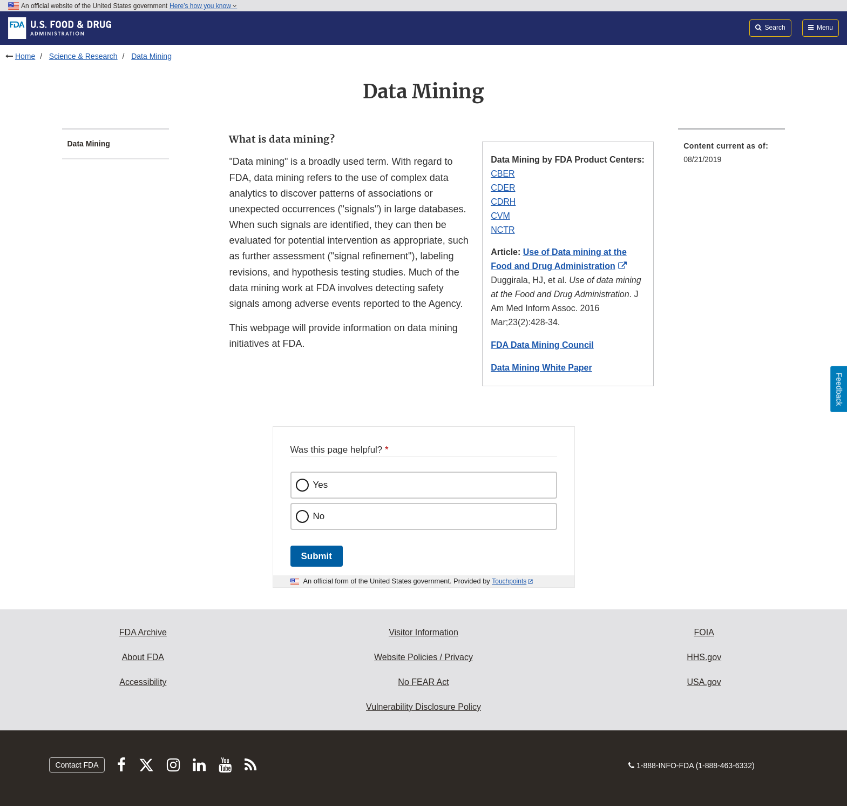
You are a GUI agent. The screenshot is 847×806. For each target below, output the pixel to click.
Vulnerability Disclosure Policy (423, 706)
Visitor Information (423, 632)
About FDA (143, 657)
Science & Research (83, 56)
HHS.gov (704, 657)
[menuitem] (731, 156)
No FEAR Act (423, 682)
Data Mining (151, 56)
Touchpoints (509, 581)
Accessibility (142, 682)
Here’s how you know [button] (203, 6)
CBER (502, 173)
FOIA (704, 632)
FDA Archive (143, 632)
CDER (503, 187)
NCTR (502, 229)
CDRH (503, 201)
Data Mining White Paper (541, 367)
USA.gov (704, 682)
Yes (320, 485)
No (319, 516)
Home (25, 56)
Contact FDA (76, 765)
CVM (500, 215)
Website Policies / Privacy (423, 657)
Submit (316, 556)
